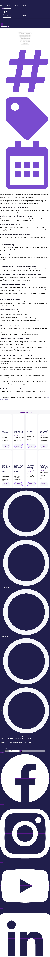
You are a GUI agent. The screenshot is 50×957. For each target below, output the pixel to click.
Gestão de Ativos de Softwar (29, 348)
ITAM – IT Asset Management (31, 95)
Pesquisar (6, 750)
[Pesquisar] (21, 751)
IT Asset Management (10, 195)
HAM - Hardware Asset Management (16, 95)
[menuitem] (9, 6)
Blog (7, 95)
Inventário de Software (11, 140)
